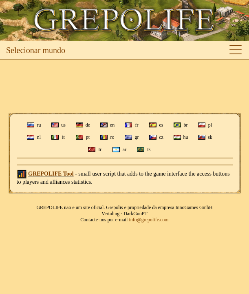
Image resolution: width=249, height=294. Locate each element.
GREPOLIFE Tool (51, 174)
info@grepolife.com (148, 220)
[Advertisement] (124, 86)
